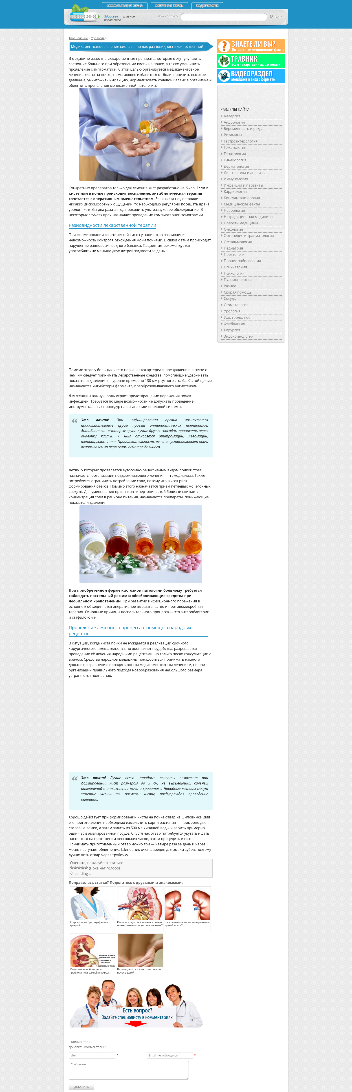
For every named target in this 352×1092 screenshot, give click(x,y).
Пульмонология (238, 279)
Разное (230, 285)
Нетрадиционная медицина (248, 216)
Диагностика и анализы (244, 172)
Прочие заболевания (242, 260)
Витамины (233, 134)
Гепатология (235, 153)
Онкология (233, 229)
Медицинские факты (242, 204)
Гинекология (235, 160)
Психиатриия (235, 267)
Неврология (234, 210)
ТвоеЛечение (78, 38)
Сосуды (230, 298)
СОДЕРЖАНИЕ (207, 5)
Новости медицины (241, 223)
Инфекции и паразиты (243, 185)
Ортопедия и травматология (249, 235)
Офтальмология (238, 241)
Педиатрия (233, 248)
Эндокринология (238, 336)
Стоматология (236, 304)
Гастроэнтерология (240, 141)
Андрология (234, 122)
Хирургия (232, 330)
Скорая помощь (238, 292)
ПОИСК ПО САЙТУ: (168, 16)
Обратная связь (169, 5)
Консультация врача (125, 5)
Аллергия (232, 116)
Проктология (235, 254)
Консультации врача (242, 197)
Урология (97, 38)
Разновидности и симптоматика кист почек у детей (140, 971)
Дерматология (236, 166)
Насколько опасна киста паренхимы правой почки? (187, 924)
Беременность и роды (243, 128)
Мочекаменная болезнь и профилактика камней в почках (89, 971)
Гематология (235, 147)
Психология (234, 273)
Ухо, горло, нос (237, 317)
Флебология (234, 323)
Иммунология (236, 178)
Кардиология (235, 191)
